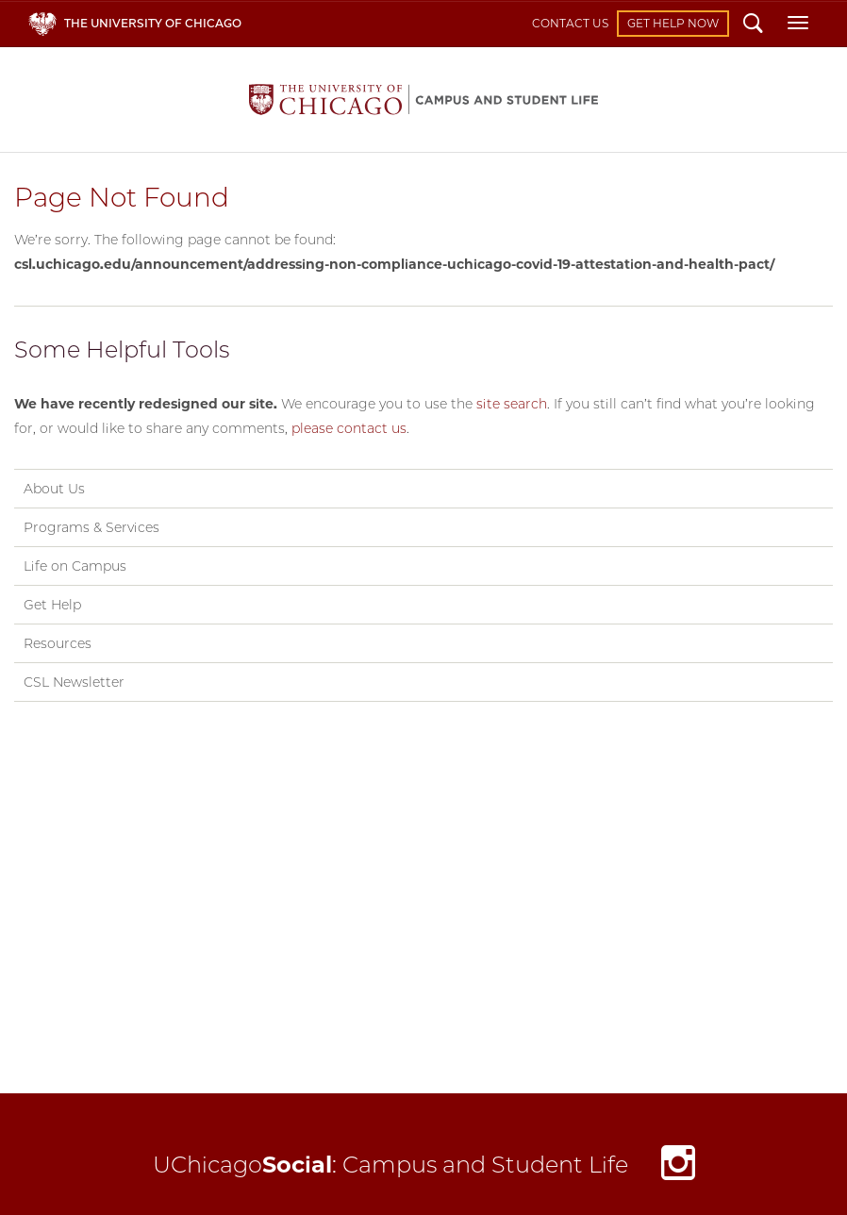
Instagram (678, 1167)
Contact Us (570, 23)
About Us (54, 488)
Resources (57, 643)
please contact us (349, 428)
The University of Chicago (152, 23)
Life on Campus (75, 566)
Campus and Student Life (423, 99)
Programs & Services (91, 527)
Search (753, 25)
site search (511, 403)
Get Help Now (673, 23)
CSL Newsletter (74, 682)
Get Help (52, 604)
